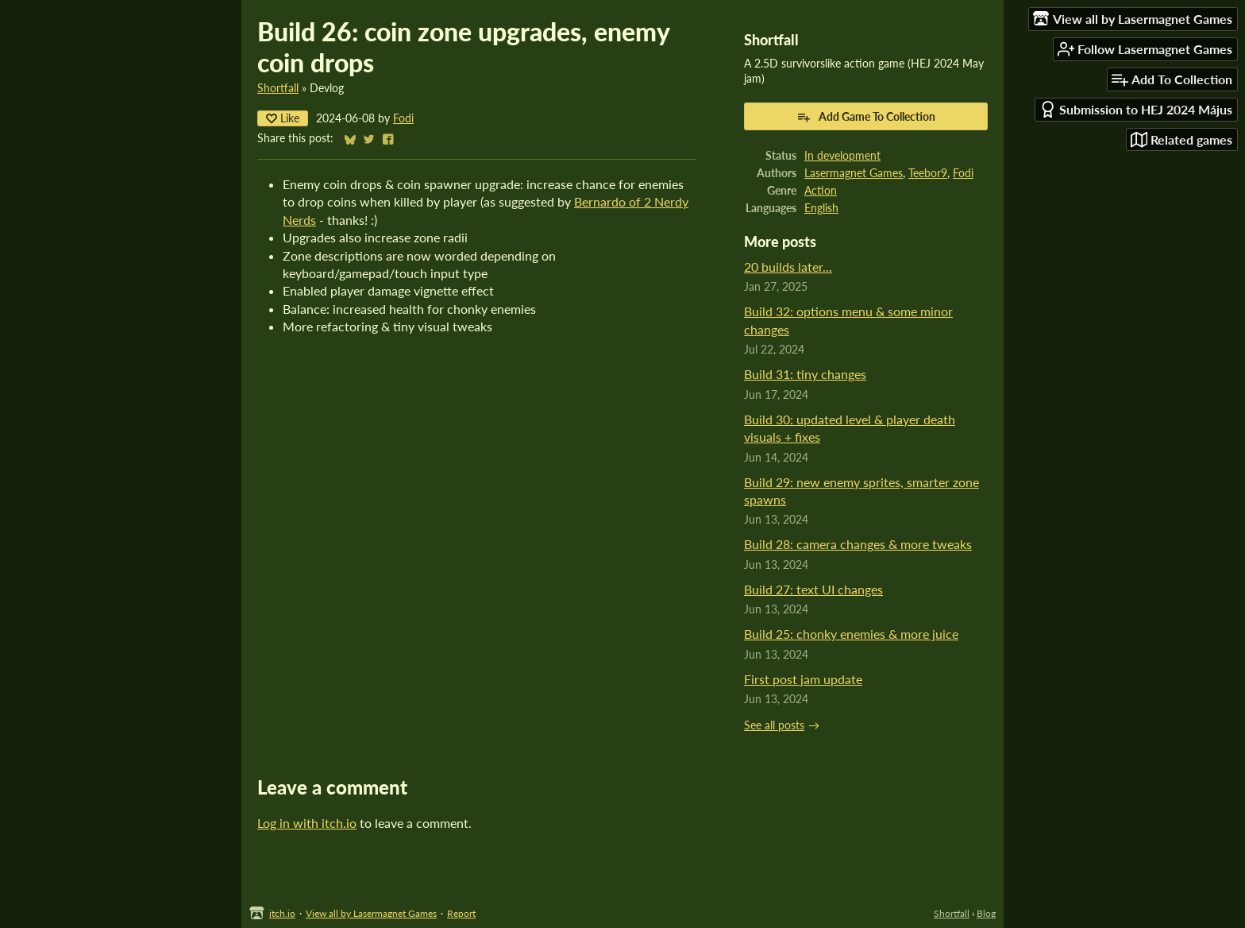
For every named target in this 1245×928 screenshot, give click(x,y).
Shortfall (278, 88)
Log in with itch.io (307, 822)
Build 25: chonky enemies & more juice (851, 633)
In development (842, 155)
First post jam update (803, 678)
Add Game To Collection (865, 117)
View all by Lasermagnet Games (371, 913)
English (821, 208)
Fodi (403, 118)
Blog (986, 913)
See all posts (774, 725)
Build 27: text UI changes (813, 589)
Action (820, 190)
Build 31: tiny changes (805, 373)
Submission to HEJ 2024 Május (1135, 109)
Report (461, 913)
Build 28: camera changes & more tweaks (858, 543)
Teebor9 (927, 173)
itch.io (282, 913)
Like (282, 118)
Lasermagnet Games (853, 173)
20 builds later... (788, 266)
